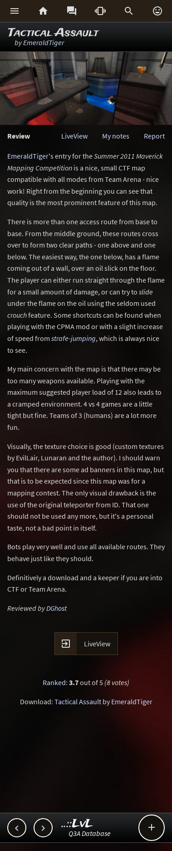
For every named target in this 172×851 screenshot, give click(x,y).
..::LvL (77, 824)
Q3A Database (90, 833)
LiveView (74, 135)
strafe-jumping (73, 338)
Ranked (54, 682)
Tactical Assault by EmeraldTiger (103, 701)
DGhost (56, 608)
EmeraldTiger (43, 42)
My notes (115, 135)
